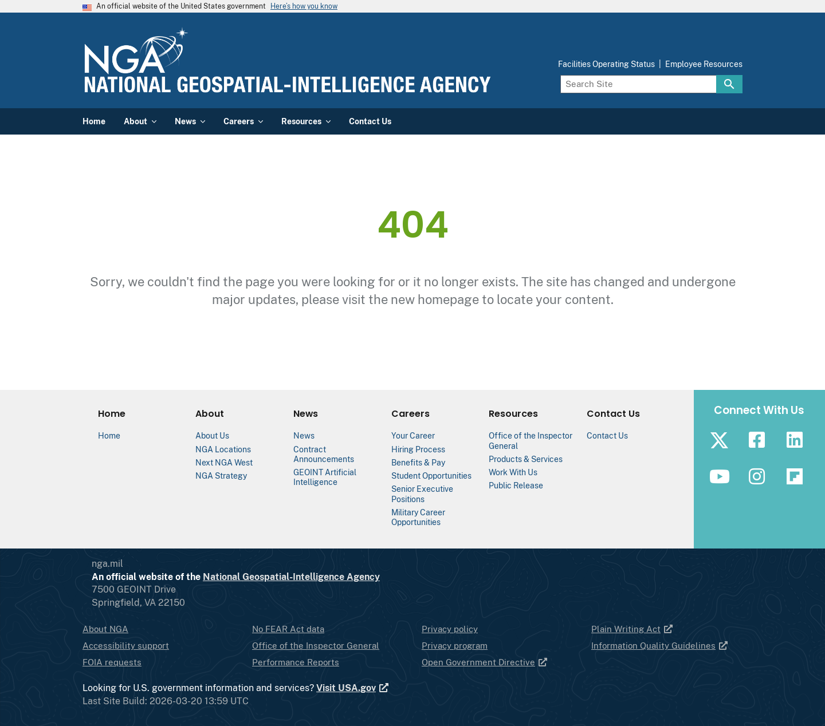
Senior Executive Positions (422, 493)
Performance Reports (295, 662)
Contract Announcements (323, 454)
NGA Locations (223, 449)
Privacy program (455, 645)
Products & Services (526, 459)
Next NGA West (224, 462)
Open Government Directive (485, 662)
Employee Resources (703, 64)
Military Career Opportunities (418, 517)
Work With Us (513, 472)
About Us (212, 435)
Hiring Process (418, 449)
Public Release (516, 485)
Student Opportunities (431, 475)
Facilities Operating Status (606, 64)
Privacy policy (450, 629)
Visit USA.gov (353, 688)
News (304, 435)
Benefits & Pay (418, 462)
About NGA (105, 629)
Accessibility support (125, 645)
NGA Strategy (221, 475)
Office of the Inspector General (315, 645)
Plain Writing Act (632, 629)
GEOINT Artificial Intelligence (324, 477)
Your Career (413, 435)
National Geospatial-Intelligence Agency (337, 576)
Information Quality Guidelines (660, 646)
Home (109, 435)
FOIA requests (112, 662)
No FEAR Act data (288, 629)
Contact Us (607, 435)
